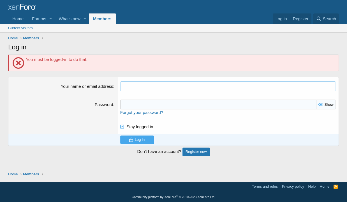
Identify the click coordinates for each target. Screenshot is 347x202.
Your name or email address (87, 86)
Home (18, 18)
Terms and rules (265, 186)
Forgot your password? (141, 112)
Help (312, 186)
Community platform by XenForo (173, 197)
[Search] (326, 18)
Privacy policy (293, 186)
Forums (39, 18)
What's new (69, 18)
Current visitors (20, 28)
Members (102, 18)
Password (104, 104)
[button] (51, 18)
